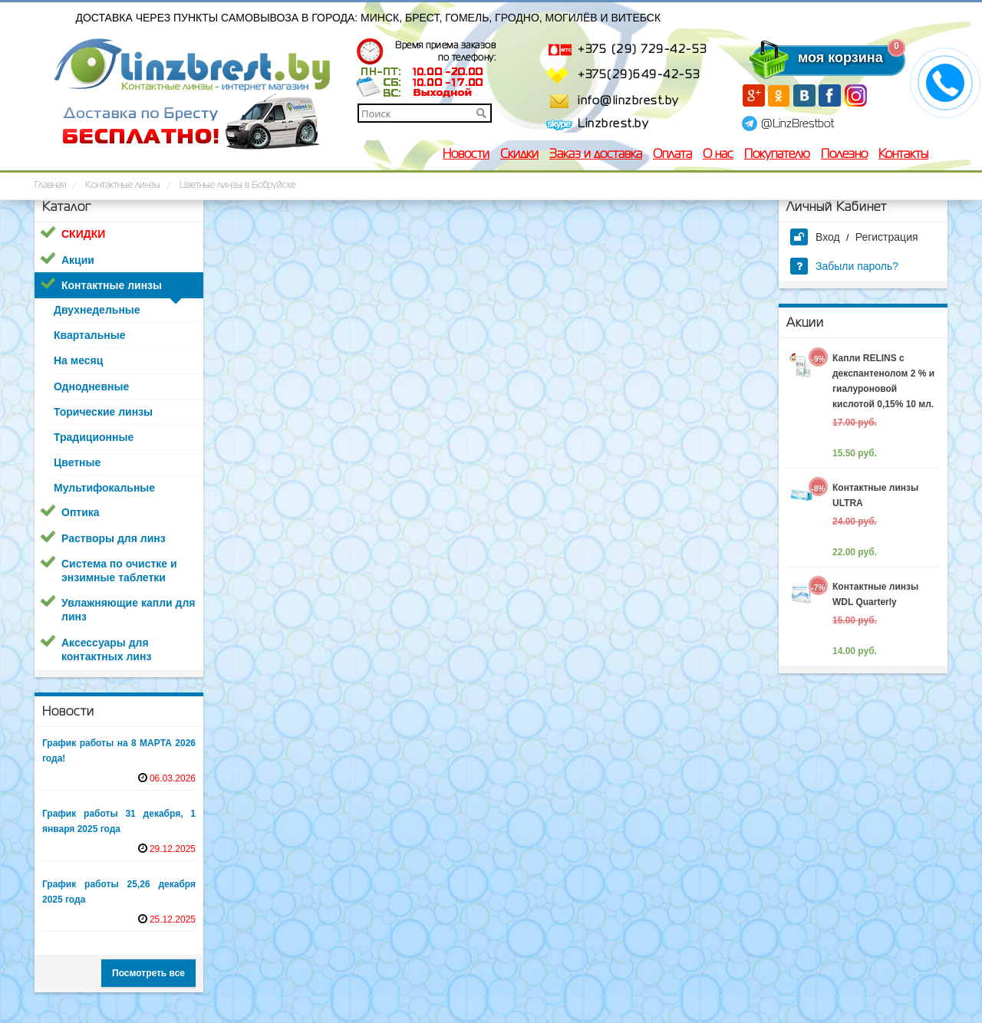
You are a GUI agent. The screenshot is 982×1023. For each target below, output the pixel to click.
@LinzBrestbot (797, 124)
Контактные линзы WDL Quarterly (875, 594)
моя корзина (809, 57)
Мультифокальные (104, 488)
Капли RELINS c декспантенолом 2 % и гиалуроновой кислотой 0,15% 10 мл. (883, 381)
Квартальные (89, 335)
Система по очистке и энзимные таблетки (119, 571)
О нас (718, 155)
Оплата (672, 155)
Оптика (80, 512)
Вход (815, 237)
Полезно (844, 155)
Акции (77, 260)
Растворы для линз (113, 538)
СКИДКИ (83, 234)
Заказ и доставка (595, 155)
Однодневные (91, 386)
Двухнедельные (97, 310)
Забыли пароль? (844, 266)
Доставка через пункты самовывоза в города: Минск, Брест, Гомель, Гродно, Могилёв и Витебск (368, 18)
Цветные (77, 462)
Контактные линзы (111, 285)
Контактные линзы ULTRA (875, 495)
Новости (466, 155)
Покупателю (777, 155)
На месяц (78, 360)
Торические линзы (103, 412)
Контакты (903, 155)
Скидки (519, 155)
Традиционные (93, 437)
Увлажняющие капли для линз (128, 610)
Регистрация (886, 237)
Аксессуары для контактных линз (106, 649)
